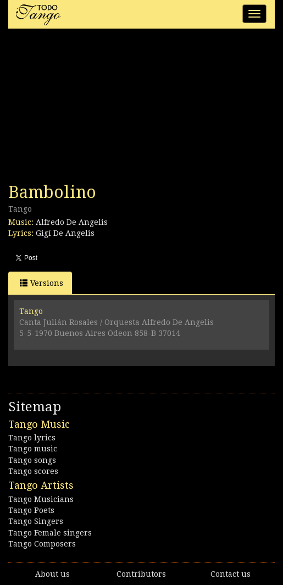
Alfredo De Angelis (72, 222)
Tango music (32, 448)
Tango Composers (42, 543)
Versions (41, 283)
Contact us (230, 574)
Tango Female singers (50, 532)
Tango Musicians (41, 499)
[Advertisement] (90, 109)
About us (52, 574)
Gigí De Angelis (65, 233)
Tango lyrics (32, 437)
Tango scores (33, 471)
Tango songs (32, 460)
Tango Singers (35, 521)
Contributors (141, 574)
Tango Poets (31, 510)
